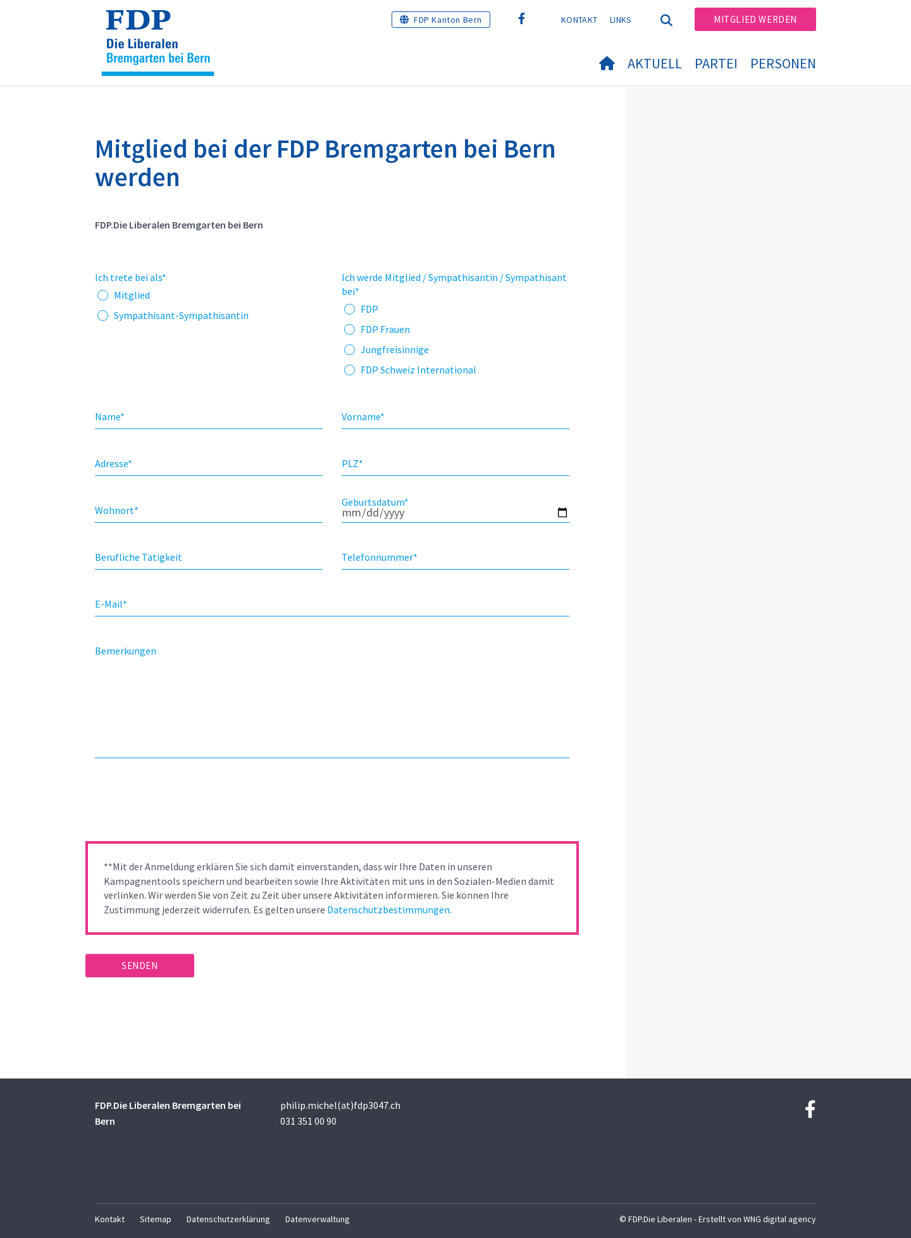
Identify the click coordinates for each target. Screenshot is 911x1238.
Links (621, 19)
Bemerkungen (125, 650)
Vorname (363, 416)
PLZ (352, 463)
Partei (716, 63)
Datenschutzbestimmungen (388, 909)
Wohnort (117, 510)
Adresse (113, 463)
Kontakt (579, 19)
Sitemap (155, 1219)
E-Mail (111, 603)
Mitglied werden (755, 19)
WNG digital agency (779, 1219)
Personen (783, 63)
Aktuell (655, 63)
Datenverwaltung (317, 1219)
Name (110, 416)
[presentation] (181, 803)
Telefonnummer (380, 557)
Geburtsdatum (375, 502)
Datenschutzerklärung (228, 1219)
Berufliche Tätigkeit (138, 557)
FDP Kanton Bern (448, 19)
